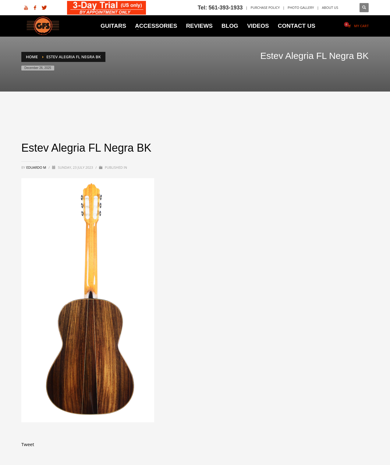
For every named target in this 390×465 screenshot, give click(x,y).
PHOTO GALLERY (301, 7)
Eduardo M (36, 167)
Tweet (27, 444)
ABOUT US (330, 7)
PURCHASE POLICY (265, 7)
